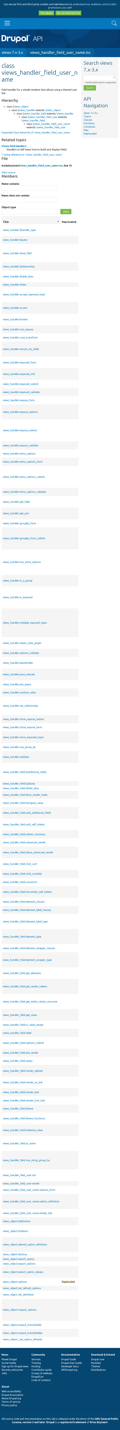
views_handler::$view (14, 284)
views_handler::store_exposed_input (23, 737)
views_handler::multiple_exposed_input (25, 622)
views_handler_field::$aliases (19, 783)
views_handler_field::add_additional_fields (27, 812)
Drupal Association (12, 1394)
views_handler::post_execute (19, 674)
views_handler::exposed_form (19, 362)
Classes (88, 119)
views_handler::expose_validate (20, 445)
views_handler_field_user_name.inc (60, 52)
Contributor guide (41, 1369)
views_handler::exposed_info (19, 374)
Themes (95, 1366)
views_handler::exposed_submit (20, 384)
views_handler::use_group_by (19, 747)
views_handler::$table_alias (18, 276)
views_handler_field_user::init (19, 1175)
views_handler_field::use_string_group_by (26, 1160)
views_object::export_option (18, 1259)
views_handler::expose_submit (20, 430)
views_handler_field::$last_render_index (25, 794)
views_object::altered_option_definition (25, 1244)
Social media (9, 1363)
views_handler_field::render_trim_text (24, 1100)
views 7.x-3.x (12, 52)
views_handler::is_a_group (17, 580)
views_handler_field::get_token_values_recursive (30, 1001)
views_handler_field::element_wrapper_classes (29, 948)
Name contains (10, 183)
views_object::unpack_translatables (22, 1333)
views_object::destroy (15, 1254)
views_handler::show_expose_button (23, 719)
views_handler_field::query (17, 1060)
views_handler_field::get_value (20, 1015)
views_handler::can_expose (18, 329)
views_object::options (15, 1281)
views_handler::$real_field (17, 253)
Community (38, 1354)
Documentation (70, 1354)
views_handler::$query (15, 239)
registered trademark (73, 1422)
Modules (96, 1363)
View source (8, 172)
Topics (87, 116)
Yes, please (46, 13)
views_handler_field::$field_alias (21, 788)
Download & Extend (103, 1354)
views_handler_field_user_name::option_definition (31, 1201)
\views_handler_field (33, 120)
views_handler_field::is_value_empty (23, 1024)
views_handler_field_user (43, 117)
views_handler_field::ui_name (19, 1143)
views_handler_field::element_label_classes (27, 910)
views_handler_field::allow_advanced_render (28, 852)
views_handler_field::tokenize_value (23, 1130)
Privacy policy (9, 1405)
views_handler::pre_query (17, 684)
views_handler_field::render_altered (23, 1070)
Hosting (35, 1366)
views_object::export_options (19, 1263)
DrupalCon (37, 1376)
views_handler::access (15, 307)
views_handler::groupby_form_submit (24, 538)
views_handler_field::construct (20, 882)
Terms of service (11, 1401)
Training (36, 1363)
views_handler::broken (15, 319)
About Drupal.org (11, 1398)
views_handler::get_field (16, 501)
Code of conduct (40, 1380)
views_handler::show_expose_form (22, 727)
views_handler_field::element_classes (24, 901)
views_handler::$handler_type (19, 230)
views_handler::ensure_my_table (21, 349)
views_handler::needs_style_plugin (22, 643)
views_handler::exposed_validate (21, 392)
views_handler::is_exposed (17, 597)
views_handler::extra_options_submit (24, 476)
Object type (9, 207)
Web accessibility (11, 1391)
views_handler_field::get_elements (22, 973)
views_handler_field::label (17, 1033)
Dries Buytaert (99, 1422)
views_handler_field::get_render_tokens (25, 986)
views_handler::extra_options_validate (24, 491)
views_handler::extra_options (19, 453)
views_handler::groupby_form (19, 523)
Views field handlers (14, 146)
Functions (89, 123)
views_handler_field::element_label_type (25, 921)
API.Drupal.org (69, 1369)
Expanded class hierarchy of (36, 132)
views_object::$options (15, 1231)
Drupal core (97, 1359)
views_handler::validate (16, 756)
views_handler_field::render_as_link (22, 1082)
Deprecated (90, 133)
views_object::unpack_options (19, 1309)
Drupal (50, 1422)
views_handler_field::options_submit (23, 1042)
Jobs (4, 1373)
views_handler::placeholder (18, 662)
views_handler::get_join (16, 513)
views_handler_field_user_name (52, 123)
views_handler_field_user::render (21, 1183)
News (5, 1354)
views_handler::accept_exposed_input (24, 294)
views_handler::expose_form (19, 400)
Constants (89, 126)
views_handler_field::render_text (21, 1092)
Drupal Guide (68, 1359)
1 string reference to (32, 154)
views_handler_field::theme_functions (24, 1118)
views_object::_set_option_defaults (22, 1339)
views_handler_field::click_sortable (22, 873)
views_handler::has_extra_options (22, 562)
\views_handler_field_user (50, 127)
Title (31, 222)
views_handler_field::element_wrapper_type (27, 959)
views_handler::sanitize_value (19, 692)
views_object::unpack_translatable (22, 1324)
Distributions (98, 1369)
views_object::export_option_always (23, 1272)
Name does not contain (15, 195)
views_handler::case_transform (20, 337)
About (5, 1386)
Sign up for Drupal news (15, 1366)
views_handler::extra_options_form (22, 461)
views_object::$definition (16, 1221)
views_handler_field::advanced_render (24, 842)
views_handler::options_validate (21, 653)
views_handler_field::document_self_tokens (27, 891)
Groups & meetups (41, 1373)
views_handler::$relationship (19, 266)
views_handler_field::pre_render (20, 1052)
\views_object (53, 110)
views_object (21, 106)
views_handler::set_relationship (20, 705)
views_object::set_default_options (22, 1288)
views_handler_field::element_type (22, 936)
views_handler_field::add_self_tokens (24, 824)
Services (36, 1359)
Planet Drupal (9, 1359)
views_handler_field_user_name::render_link (27, 1213)
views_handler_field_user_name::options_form (29, 1189)
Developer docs (70, 1366)
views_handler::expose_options (20, 412)
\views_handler (64, 113)
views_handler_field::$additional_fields (25, 772)
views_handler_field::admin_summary (24, 834)
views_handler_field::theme (18, 1108)
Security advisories (12, 1369)
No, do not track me (68, 13)
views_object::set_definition (18, 1294)
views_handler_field (35, 113)
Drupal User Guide (71, 1363)
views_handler (27, 110)
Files (86, 130)
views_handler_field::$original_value (23, 803)
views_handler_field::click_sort (20, 864)
